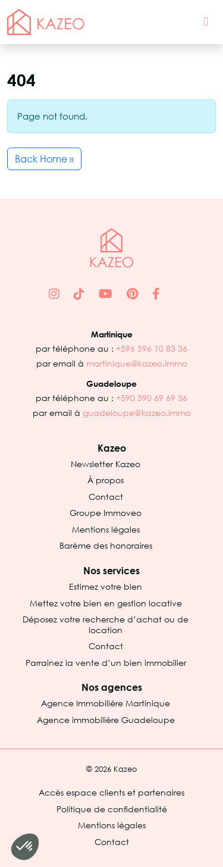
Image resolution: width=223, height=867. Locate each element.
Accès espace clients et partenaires (111, 792)
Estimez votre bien (105, 586)
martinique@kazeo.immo (136, 363)
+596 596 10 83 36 (151, 348)
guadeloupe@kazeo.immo (137, 413)
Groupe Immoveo (106, 513)
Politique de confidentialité (111, 809)
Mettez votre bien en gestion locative (106, 603)
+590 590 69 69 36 (151, 398)
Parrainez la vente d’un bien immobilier (106, 663)
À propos (105, 480)
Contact (106, 497)
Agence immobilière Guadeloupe (106, 720)
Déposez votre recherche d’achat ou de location (106, 624)
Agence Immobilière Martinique (105, 703)
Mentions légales (106, 529)
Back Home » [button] (44, 159)
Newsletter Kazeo (105, 464)
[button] (25, 846)
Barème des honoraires (105, 545)
